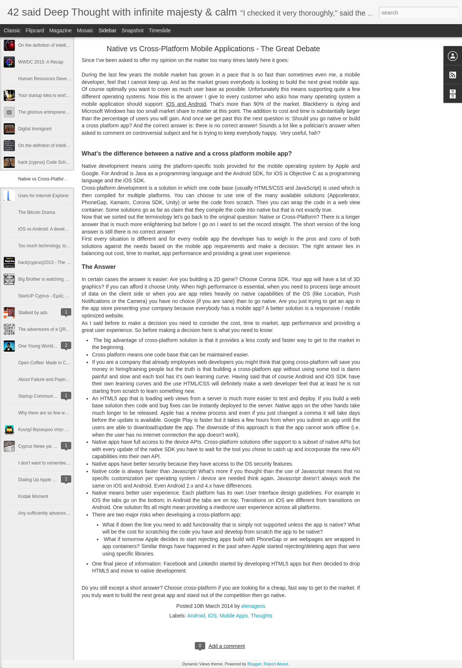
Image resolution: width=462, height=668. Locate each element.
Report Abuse (275, 664)
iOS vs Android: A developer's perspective (59, 229)
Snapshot (133, 30)
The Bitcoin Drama (36, 212)
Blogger (254, 664)
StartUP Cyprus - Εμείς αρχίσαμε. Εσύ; (56, 296)
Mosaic (85, 30)
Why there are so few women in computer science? (68, 413)
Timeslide (160, 30)
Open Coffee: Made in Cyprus (47, 362)
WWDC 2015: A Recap (40, 62)
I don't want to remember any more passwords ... (66, 463)
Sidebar (108, 30)
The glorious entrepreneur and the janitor (58, 112)
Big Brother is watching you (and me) (54, 279)
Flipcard (35, 30)
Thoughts (261, 616)
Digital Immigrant (35, 128)
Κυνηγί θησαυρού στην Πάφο (47, 429)
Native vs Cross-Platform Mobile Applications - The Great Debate (213, 49)
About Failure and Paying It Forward (53, 379)
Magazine (60, 30)
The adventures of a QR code (47, 329)
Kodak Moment (33, 496)
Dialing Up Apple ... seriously (46, 479)
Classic (12, 30)
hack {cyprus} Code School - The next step (60, 162)
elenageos (253, 606)
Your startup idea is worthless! (48, 95)
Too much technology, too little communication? (64, 245)
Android (196, 616)
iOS (212, 616)
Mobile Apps (234, 616)
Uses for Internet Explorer (43, 195)
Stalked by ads (32, 312)
